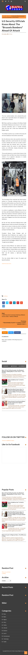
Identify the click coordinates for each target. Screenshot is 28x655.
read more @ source (6, 263)
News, (11, 34)
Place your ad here (6, 572)
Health (5, 641)
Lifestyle (5, 627)
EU (6, 16)
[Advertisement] (14, 50)
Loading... (4, 573)
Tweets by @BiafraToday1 (8, 440)
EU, (9, 34)
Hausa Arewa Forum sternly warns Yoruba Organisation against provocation (16, 403)
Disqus (11, 332)
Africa (5, 622)
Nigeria (5, 619)
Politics (5, 625)
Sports (5, 633)
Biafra (5, 616)
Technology (6, 639)
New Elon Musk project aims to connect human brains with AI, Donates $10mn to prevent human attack (16, 391)
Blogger (5, 332)
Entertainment (7, 636)
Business (5, 630)
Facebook (17, 332)
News (9, 16)
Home (4, 16)
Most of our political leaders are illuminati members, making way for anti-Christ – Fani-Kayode (13, 371)
